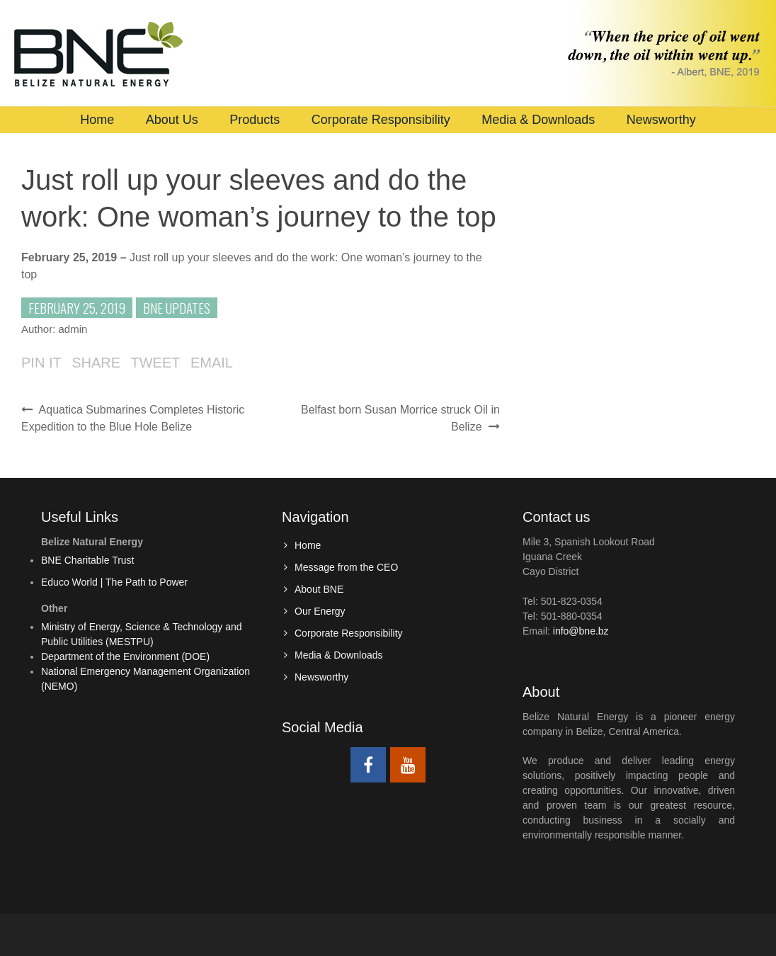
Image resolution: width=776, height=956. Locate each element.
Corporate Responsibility (381, 120)
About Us (172, 120)
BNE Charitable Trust (88, 560)
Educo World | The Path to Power (114, 582)
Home (97, 120)
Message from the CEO (346, 567)
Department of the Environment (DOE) (125, 656)
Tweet (155, 362)
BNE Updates (176, 307)
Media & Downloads (538, 120)
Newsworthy (661, 120)
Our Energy (320, 611)
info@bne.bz (581, 631)
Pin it (41, 362)
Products (254, 120)
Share (96, 362)
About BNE (319, 589)
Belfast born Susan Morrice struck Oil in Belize (400, 418)
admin (73, 329)
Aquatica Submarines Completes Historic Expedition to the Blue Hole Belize (132, 418)
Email (211, 362)
